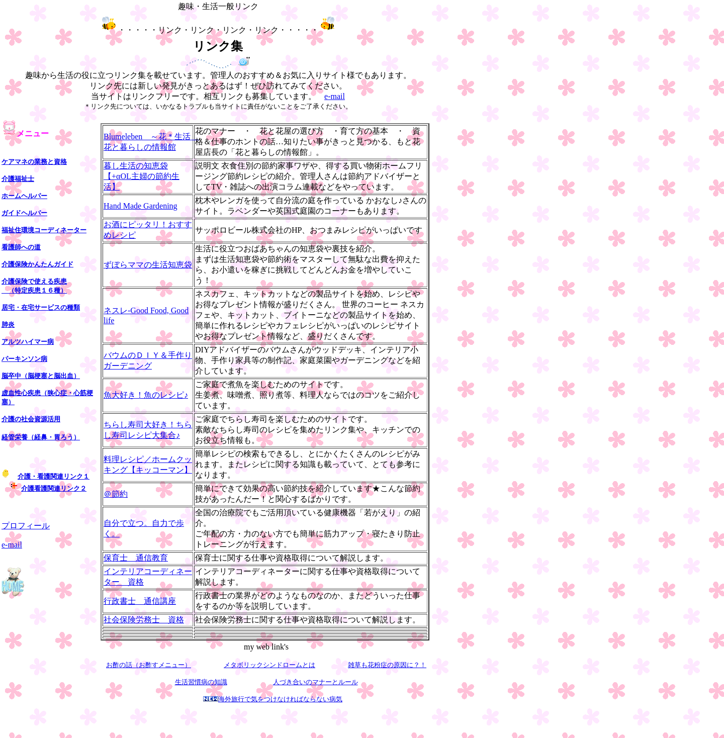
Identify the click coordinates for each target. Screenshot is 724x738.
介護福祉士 (18, 178)
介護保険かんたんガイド (37, 264)
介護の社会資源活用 (31, 419)
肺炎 (8, 324)
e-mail (334, 96)
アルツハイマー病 (28, 341)
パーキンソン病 (24, 358)
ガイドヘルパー (24, 213)
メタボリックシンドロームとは (269, 665)
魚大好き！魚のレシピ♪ (146, 395)
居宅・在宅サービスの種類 (41, 307)
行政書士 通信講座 (140, 601)
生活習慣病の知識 (201, 682)
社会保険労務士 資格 (144, 619)
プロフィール (26, 525)
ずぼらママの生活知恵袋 (148, 264)
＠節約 (116, 494)
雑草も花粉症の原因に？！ (387, 665)
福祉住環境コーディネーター (44, 230)
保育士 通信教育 (136, 558)
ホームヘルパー (24, 196)
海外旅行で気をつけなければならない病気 (280, 699)
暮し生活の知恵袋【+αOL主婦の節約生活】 (141, 176)
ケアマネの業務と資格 (34, 161)
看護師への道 (21, 247)
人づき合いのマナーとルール (315, 682)
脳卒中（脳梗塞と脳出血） (41, 376)
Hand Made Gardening (140, 206)
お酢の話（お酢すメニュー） (148, 665)
